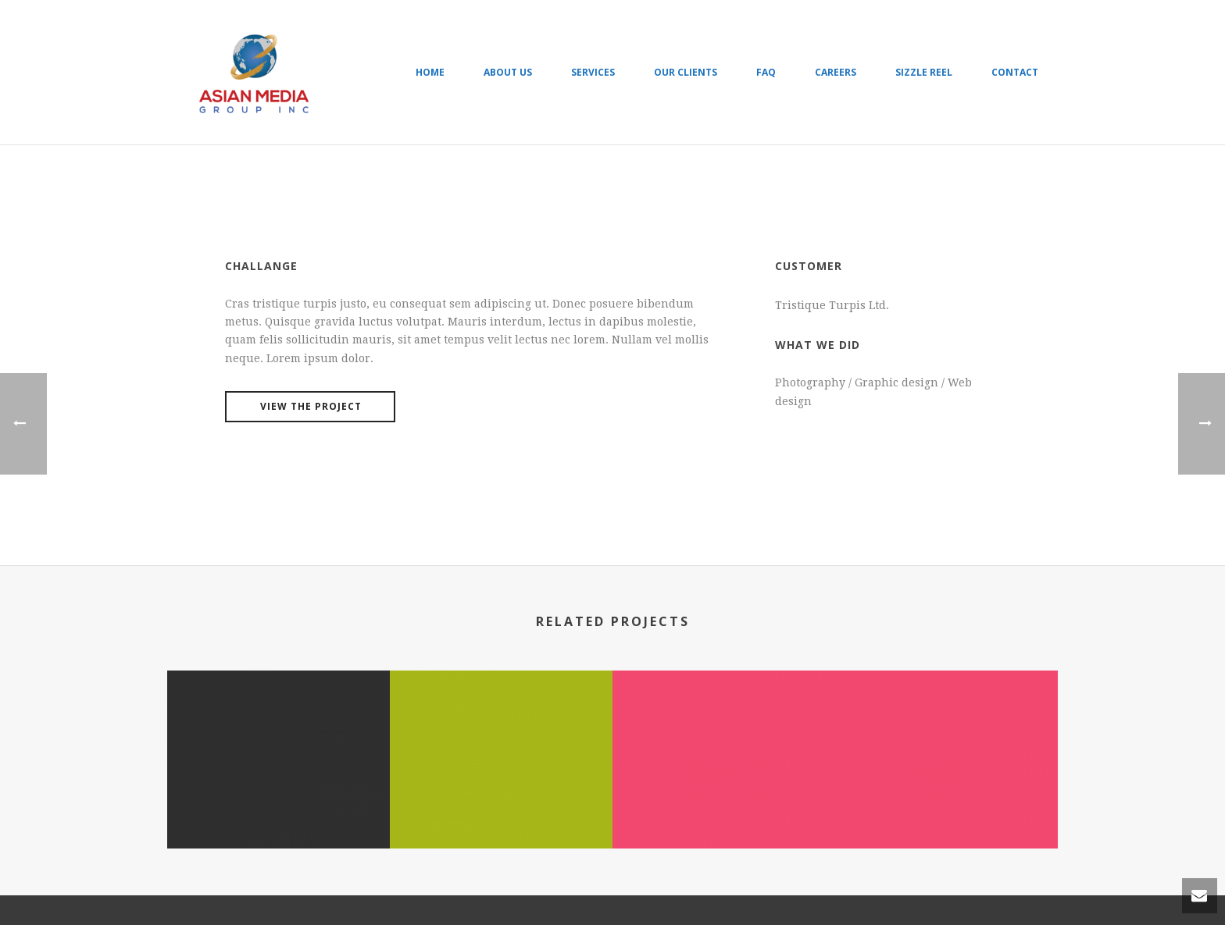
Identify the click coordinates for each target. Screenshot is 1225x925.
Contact (1014, 72)
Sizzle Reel (923, 72)
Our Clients (685, 72)
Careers (835, 72)
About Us (508, 72)
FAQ (766, 72)
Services (593, 72)
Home (430, 72)
